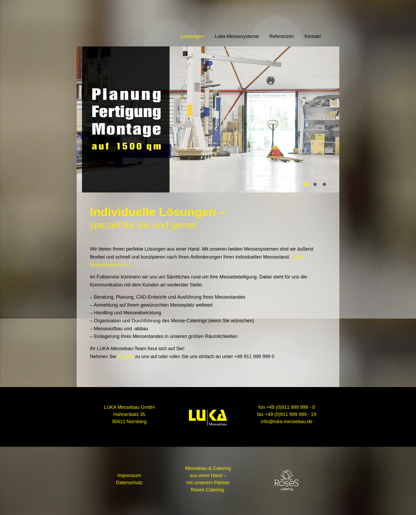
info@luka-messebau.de (286, 421)
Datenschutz (129, 482)
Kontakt (313, 36)
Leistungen (192, 36)
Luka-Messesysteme (237, 36)
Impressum (129, 475)
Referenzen (281, 36)
